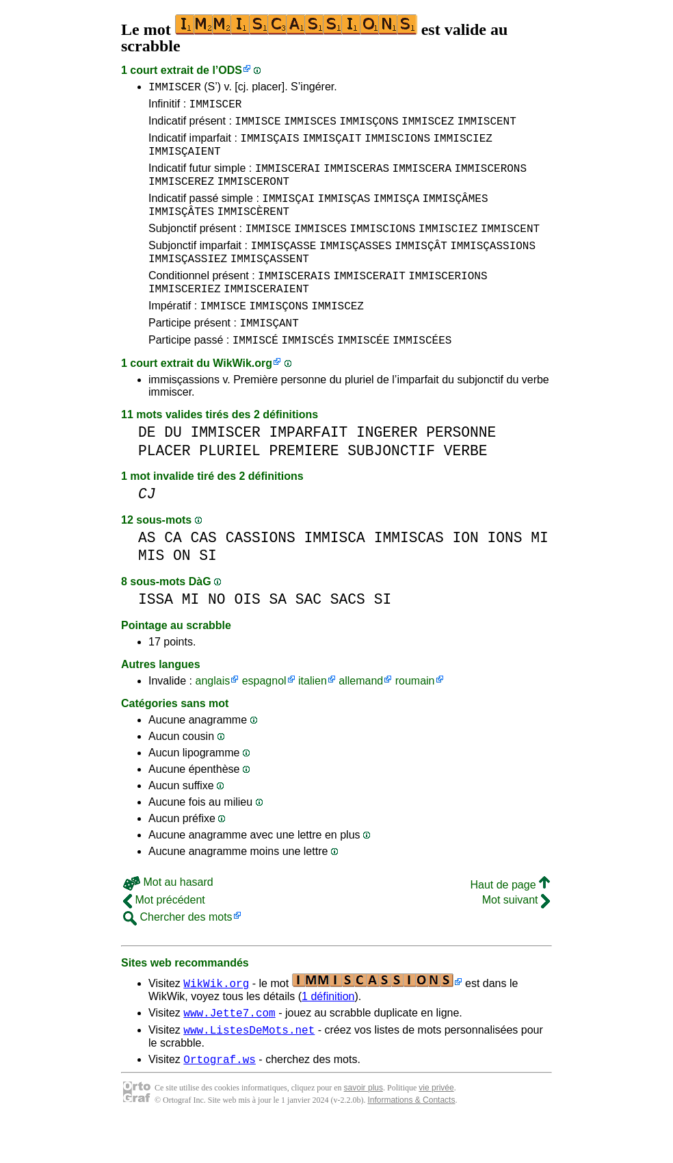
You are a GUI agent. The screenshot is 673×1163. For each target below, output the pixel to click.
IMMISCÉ (255, 374)
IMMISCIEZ (462, 145)
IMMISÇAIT (331, 145)
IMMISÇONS (368, 126)
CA (173, 573)
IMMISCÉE (363, 374)
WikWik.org (242, 398)
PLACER (164, 486)
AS (147, 573)
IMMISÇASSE (283, 267)
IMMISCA (334, 573)
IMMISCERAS (356, 180)
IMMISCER (174, 88)
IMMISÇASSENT (269, 282)
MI (540, 573)
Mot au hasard (168, 917)
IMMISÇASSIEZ (187, 282)
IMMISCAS (409, 573)
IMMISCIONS (397, 145)
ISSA (155, 634)
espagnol (264, 715)
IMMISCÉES (422, 374)
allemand (361, 715)
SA (278, 634)
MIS (151, 590)
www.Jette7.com (229, 1049)
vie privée (436, 1129)
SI (208, 590)
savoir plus (363, 1129)
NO (217, 634)
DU (173, 467)
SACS (347, 634)
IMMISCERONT (253, 195)
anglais (212, 715)
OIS (247, 634)
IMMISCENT (486, 126)
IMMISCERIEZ (184, 316)
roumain (415, 715)
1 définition (328, 1031)
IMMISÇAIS (269, 145)
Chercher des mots (178, 952)
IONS (504, 573)
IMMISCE (257, 126)
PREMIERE (304, 486)
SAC (308, 634)
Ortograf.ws (219, 1100)
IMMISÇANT (268, 355)
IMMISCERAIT (369, 301)
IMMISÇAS (344, 214)
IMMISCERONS (490, 180)
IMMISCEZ (427, 126)
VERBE (466, 486)
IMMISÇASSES (355, 267)
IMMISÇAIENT (184, 160)
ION (465, 573)
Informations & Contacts (411, 1141)
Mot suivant (516, 935)
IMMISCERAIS (294, 301)
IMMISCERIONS (447, 301)
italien (312, 715)
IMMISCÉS (307, 374)
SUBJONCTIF (391, 486)
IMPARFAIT (308, 467)
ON (182, 590)
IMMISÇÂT (421, 267)
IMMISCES (310, 126)
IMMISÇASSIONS (493, 267)
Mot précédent (164, 935)
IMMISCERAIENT (266, 316)
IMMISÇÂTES (181, 229)
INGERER (386, 467)
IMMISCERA (422, 180)
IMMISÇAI (288, 214)
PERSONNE (461, 467)
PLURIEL (229, 486)
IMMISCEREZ (181, 195)
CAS (204, 573)
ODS (230, 70)
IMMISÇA (396, 214)
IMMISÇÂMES (455, 214)
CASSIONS (260, 573)
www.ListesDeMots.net (249, 1068)
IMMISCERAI (288, 180)
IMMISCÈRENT (253, 229)
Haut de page (510, 919)
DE (147, 467)
